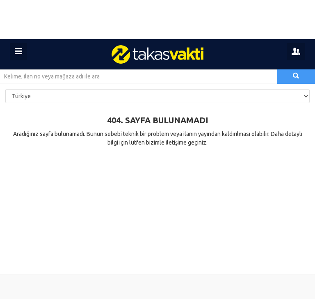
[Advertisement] (157, 19)
